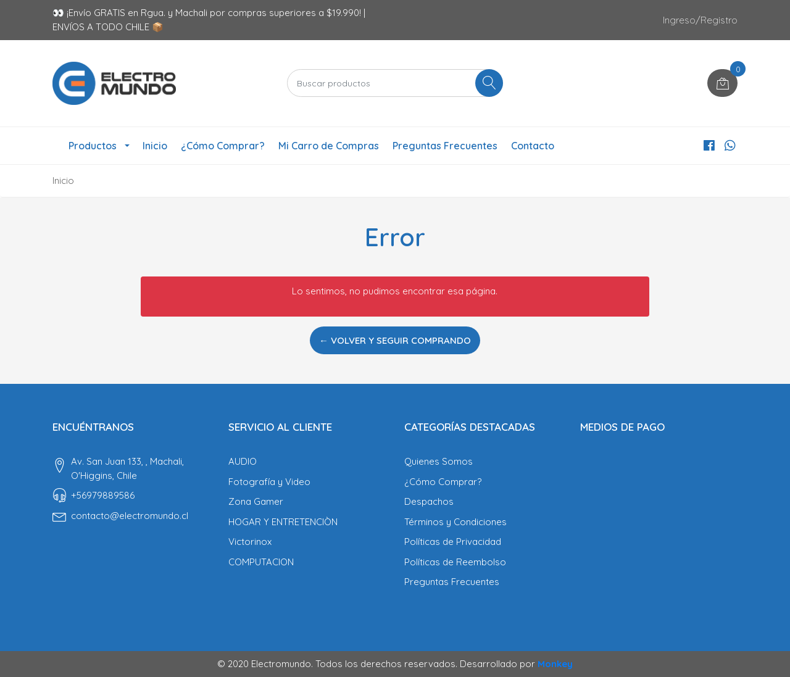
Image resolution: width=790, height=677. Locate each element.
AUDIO (242, 461)
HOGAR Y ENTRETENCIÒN (283, 522)
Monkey (555, 664)
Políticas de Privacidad (452, 541)
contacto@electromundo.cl (129, 515)
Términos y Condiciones (455, 522)
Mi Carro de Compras (328, 145)
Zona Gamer (255, 501)
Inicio (155, 145)
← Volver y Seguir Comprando (395, 340)
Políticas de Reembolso (455, 562)
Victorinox (250, 541)
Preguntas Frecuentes (445, 145)
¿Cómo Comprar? (223, 145)
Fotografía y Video (269, 482)
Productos (93, 145)
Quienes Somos (438, 461)
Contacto (532, 145)
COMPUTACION (261, 562)
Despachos (429, 501)
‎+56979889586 (103, 495)
